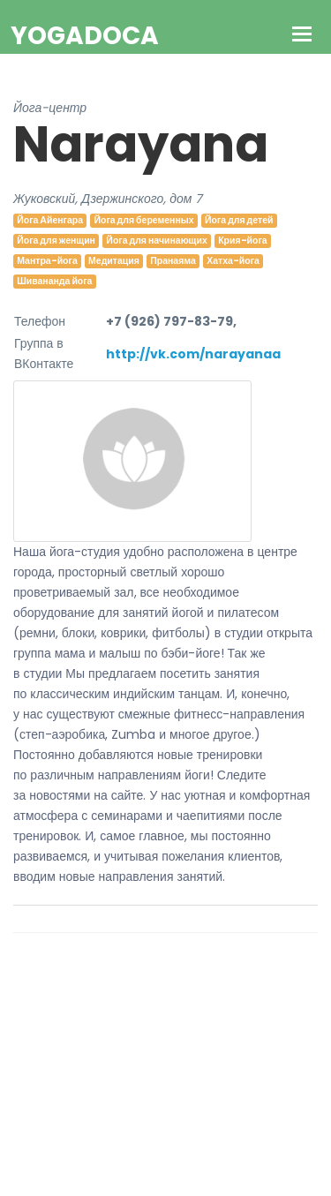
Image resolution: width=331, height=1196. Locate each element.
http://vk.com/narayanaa (193, 354)
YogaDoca (85, 36)
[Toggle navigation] (302, 36)
